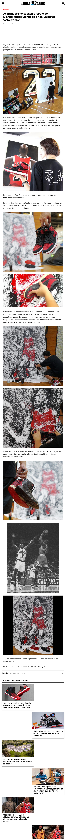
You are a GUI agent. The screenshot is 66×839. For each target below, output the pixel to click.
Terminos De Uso (47, 829)
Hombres (6, 9)
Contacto (17, 829)
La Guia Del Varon (33, 3)
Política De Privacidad (30, 829)
